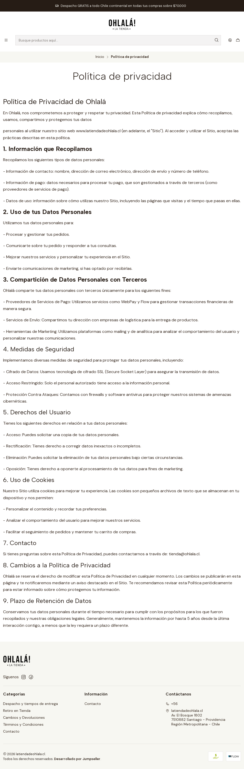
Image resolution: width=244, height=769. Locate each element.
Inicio (100, 57)
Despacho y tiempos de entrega (30, 703)
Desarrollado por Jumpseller (77, 759)
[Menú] (6, 40)
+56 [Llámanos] (172, 703)
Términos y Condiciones (23, 724)
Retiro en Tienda (16, 710)
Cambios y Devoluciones (24, 717)
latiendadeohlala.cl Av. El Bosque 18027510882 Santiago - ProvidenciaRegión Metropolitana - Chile (195, 717)
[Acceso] (230, 40)
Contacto (11, 731)
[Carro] (238, 40)
